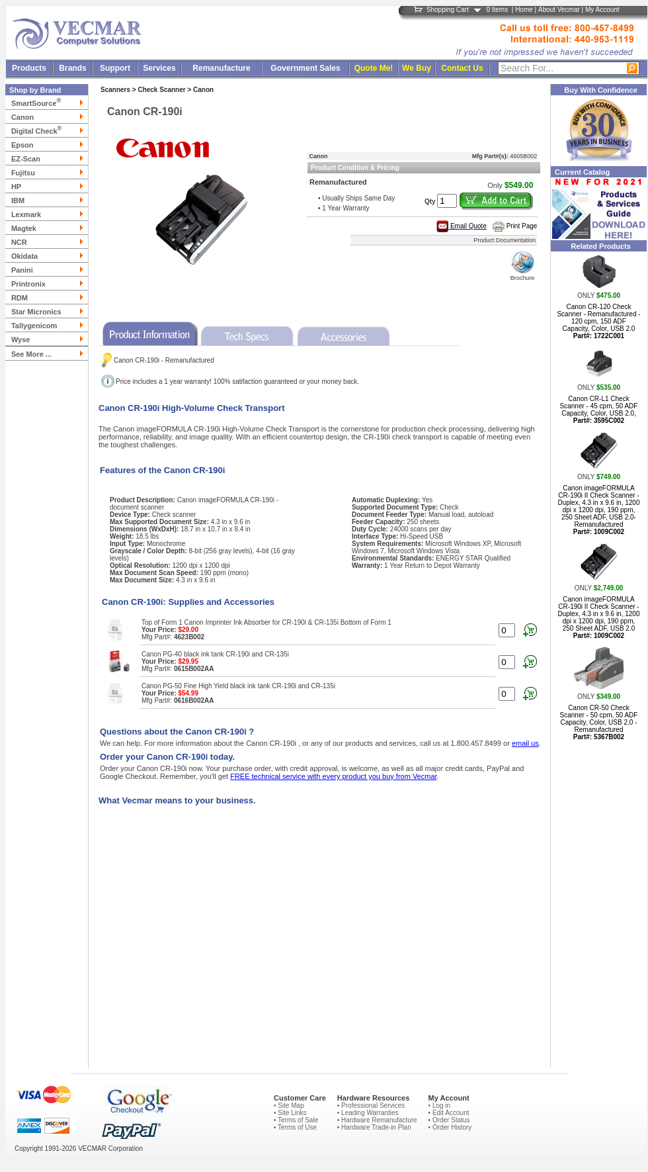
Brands (72, 68)
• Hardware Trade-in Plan (374, 1127)
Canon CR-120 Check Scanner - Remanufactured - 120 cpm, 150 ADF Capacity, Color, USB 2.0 (598, 321)
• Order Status (449, 1120)
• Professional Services (371, 1105)
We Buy (416, 68)
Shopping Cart (447, 9)
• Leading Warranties (368, 1112)
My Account (602, 9)
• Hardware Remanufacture (377, 1120)
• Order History (450, 1127)
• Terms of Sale (296, 1120)
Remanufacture (221, 68)
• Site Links (290, 1112)
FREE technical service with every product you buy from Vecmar (333, 776)
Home (524, 9)
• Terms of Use (295, 1127)
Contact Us (462, 68)
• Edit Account (448, 1112)
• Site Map (289, 1105)
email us (525, 743)
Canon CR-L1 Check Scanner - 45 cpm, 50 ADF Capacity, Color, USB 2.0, (599, 409)
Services (159, 68)
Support (115, 68)
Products (29, 68)
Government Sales (305, 68)
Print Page (522, 226)
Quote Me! (373, 68)
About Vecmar (559, 9)
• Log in (439, 1105)
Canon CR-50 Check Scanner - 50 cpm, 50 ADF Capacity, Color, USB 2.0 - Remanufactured (599, 722)
